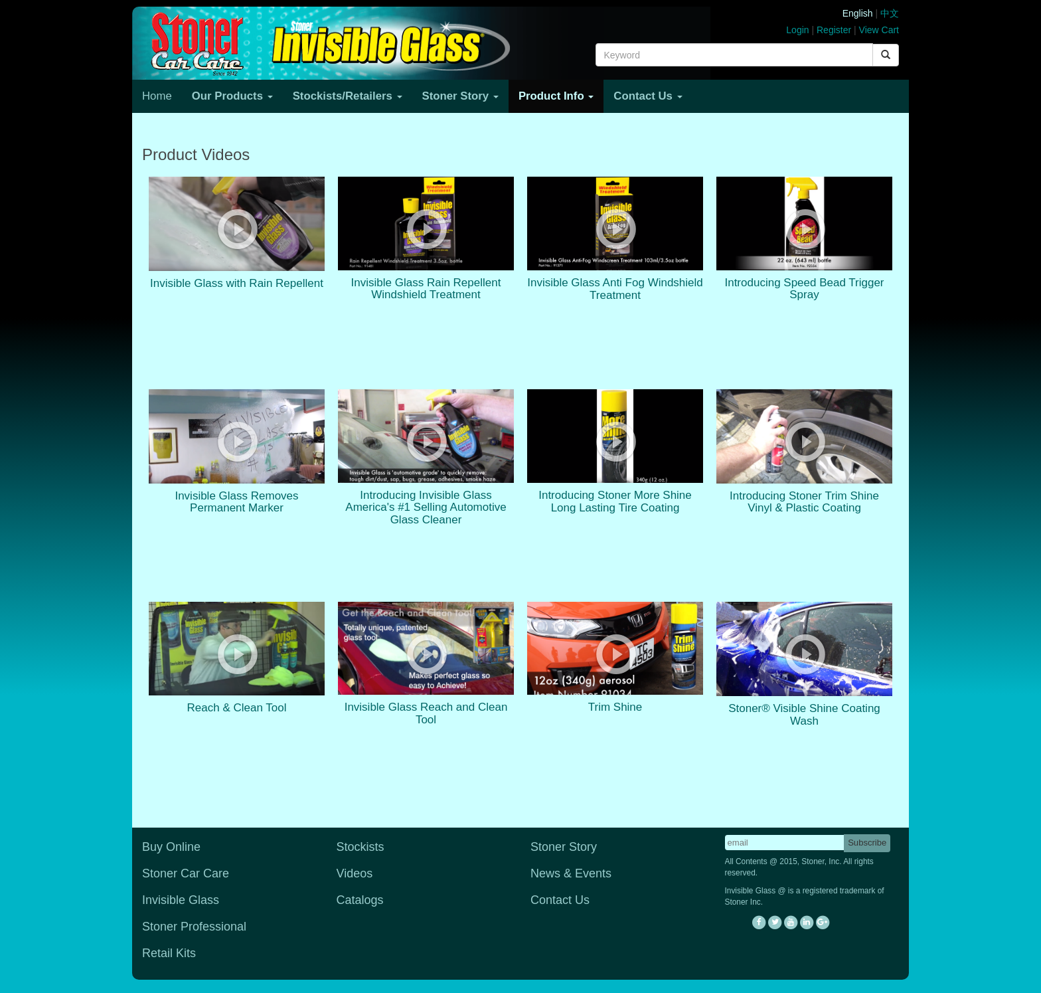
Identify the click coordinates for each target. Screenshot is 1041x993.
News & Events (570, 873)
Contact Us (647, 96)
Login (797, 30)
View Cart (879, 30)
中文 (889, 13)
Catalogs (360, 900)
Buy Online (171, 847)
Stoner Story (460, 96)
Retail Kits (169, 953)
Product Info (556, 96)
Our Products (232, 96)
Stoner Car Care (185, 873)
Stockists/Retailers (347, 96)
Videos (355, 873)
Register (834, 30)
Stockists (360, 847)
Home (157, 96)
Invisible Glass (180, 900)
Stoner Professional (194, 926)
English (857, 13)
